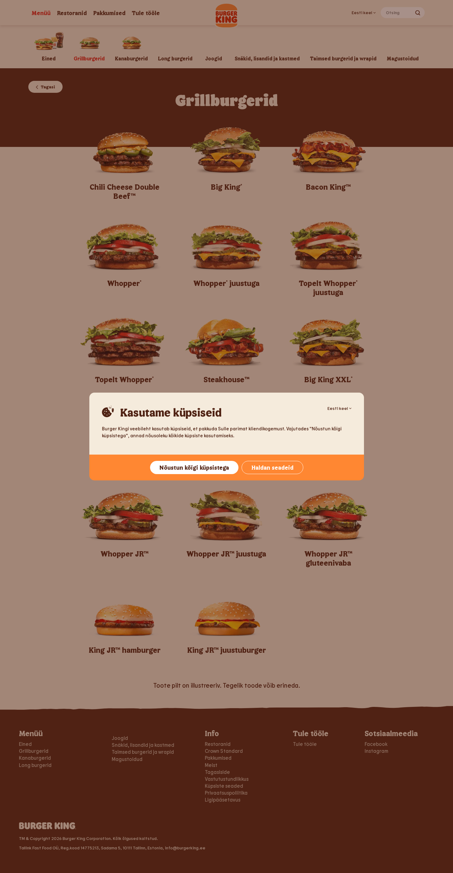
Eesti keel (339, 408)
